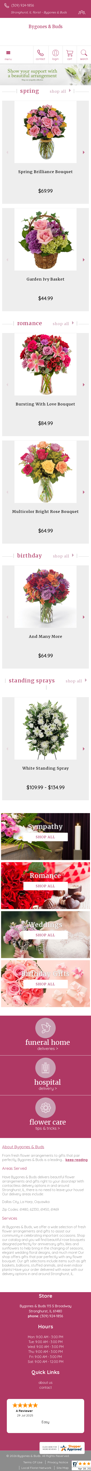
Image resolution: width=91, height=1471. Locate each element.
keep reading (76, 1160)
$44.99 (45, 298)
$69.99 (45, 191)
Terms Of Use (32, 1462)
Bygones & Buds (46, 26)
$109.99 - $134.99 (46, 787)
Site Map (63, 1468)
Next (84, 152)
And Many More (45, 636)
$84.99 (45, 423)
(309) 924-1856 (22, 5)
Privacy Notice (58, 1462)
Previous (6, 152)
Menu (8, 59)
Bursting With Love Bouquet (45, 404)
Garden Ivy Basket (46, 279)
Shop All (58, 91)
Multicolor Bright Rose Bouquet (45, 511)
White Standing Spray (45, 768)
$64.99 (45, 530)
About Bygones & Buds (23, 1146)
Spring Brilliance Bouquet (45, 171)
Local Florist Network (36, 1468)
